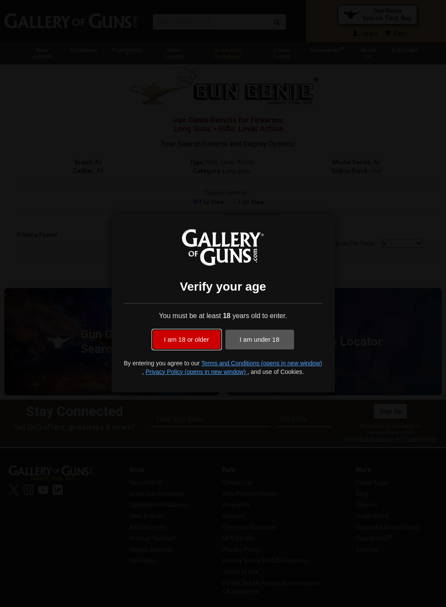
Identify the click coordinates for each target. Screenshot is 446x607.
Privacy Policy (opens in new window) (196, 371)
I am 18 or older (186, 339)
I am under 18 (259, 339)
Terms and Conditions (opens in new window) (261, 363)
